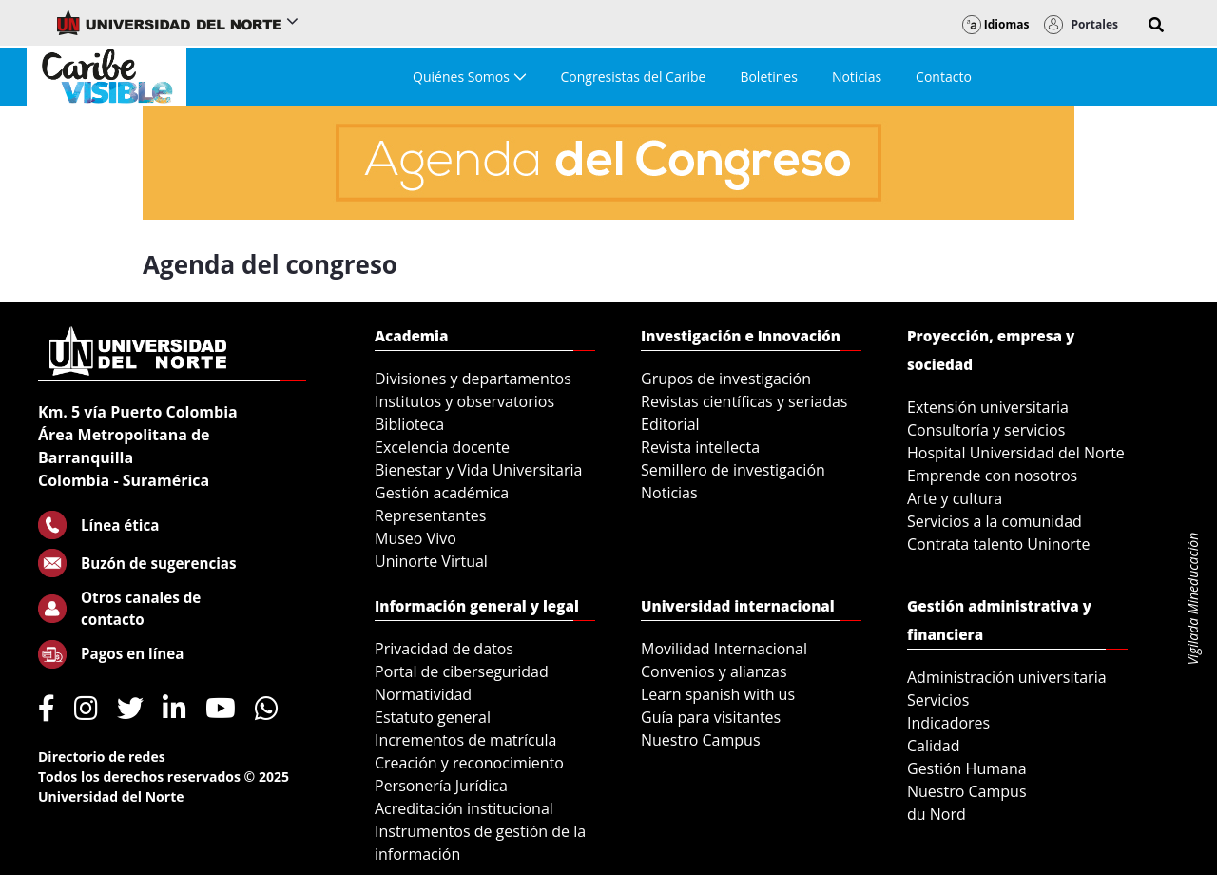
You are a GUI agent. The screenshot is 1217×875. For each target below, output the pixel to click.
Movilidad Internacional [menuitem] (724, 648)
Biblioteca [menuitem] (409, 424)
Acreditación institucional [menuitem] (464, 808)
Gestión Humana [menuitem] (967, 768)
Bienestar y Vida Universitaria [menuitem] (478, 469)
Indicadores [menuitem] (948, 722)
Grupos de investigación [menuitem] (726, 378)
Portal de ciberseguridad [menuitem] (462, 671)
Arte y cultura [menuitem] (954, 498)
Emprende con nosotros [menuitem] (992, 475)
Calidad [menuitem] (933, 745)
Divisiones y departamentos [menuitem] (473, 378)
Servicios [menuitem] (938, 700)
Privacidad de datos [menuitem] (444, 648)
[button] (1156, 24)
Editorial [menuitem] (670, 424)
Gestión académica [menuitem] (442, 492)
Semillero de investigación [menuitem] (733, 469)
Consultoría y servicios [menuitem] (986, 429)
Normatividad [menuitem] (423, 694)
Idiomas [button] (996, 24)
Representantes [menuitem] (430, 515)
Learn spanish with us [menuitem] (718, 694)
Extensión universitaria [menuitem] (988, 407)
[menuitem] (469, 76)
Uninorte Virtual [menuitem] (431, 561)
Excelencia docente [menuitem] (442, 447)
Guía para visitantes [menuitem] (711, 717)
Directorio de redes (101, 757)
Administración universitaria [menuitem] (1007, 677)
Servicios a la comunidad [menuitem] (994, 521)
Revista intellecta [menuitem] (700, 447)
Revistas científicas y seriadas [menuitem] (744, 401)
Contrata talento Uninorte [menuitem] (999, 544)
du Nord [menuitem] (936, 814)
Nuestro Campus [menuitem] (701, 739)
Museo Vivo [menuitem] (415, 538)
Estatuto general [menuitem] (433, 717)
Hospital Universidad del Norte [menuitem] (1016, 452)
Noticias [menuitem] (669, 492)
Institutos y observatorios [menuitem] (464, 401)
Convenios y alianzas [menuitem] (714, 671)
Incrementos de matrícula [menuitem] (466, 739)
